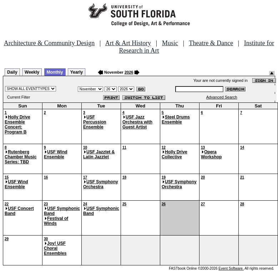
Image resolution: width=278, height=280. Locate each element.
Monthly (55, 72)
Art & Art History (128, 43)
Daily (12, 72)
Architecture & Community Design (49, 43)
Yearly (76, 72)
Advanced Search (221, 97)
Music (170, 43)
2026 (129, 72)
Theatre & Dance (211, 43)
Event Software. (231, 268)
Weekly (32, 72)
